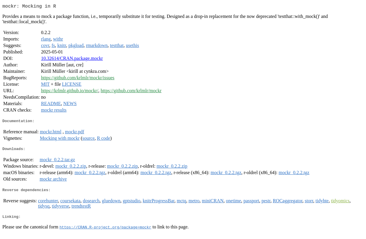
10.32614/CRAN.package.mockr (72, 59)
